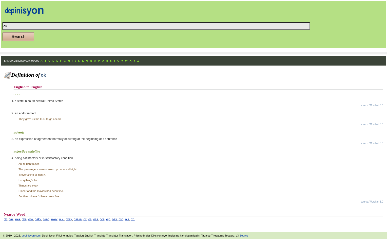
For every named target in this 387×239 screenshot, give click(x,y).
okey (54, 219)
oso (120, 219)
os (90, 219)
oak (11, 219)
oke (24, 219)
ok (5, 219)
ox (85, 219)
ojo (108, 219)
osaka (78, 219)
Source (243, 235)
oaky (38, 219)
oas (114, 219)
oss (95, 219)
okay (69, 219)
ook (30, 219)
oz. (133, 219)
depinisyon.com (31, 235)
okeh (46, 219)
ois (127, 219)
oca (102, 219)
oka (17, 219)
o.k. (61, 219)
